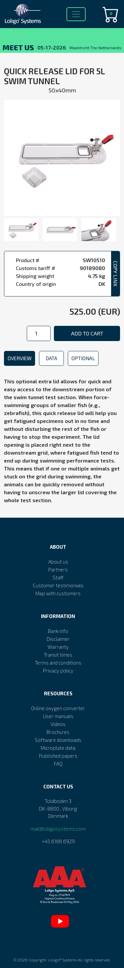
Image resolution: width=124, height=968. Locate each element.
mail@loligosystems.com (58, 829)
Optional (83, 358)
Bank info (58, 631)
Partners (58, 569)
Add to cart (87, 333)
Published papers (58, 756)
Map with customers (58, 593)
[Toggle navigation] (76, 14)
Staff (58, 577)
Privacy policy (58, 671)
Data (51, 358)
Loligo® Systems (62, 959)
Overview (19, 358)
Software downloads (58, 740)
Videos (58, 724)
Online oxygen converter (58, 708)
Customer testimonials (58, 585)
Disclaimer (58, 639)
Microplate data (58, 748)
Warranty (58, 647)
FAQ (58, 764)
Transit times (58, 655)
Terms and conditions (58, 663)
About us (58, 562)
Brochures (58, 732)
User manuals (58, 716)
